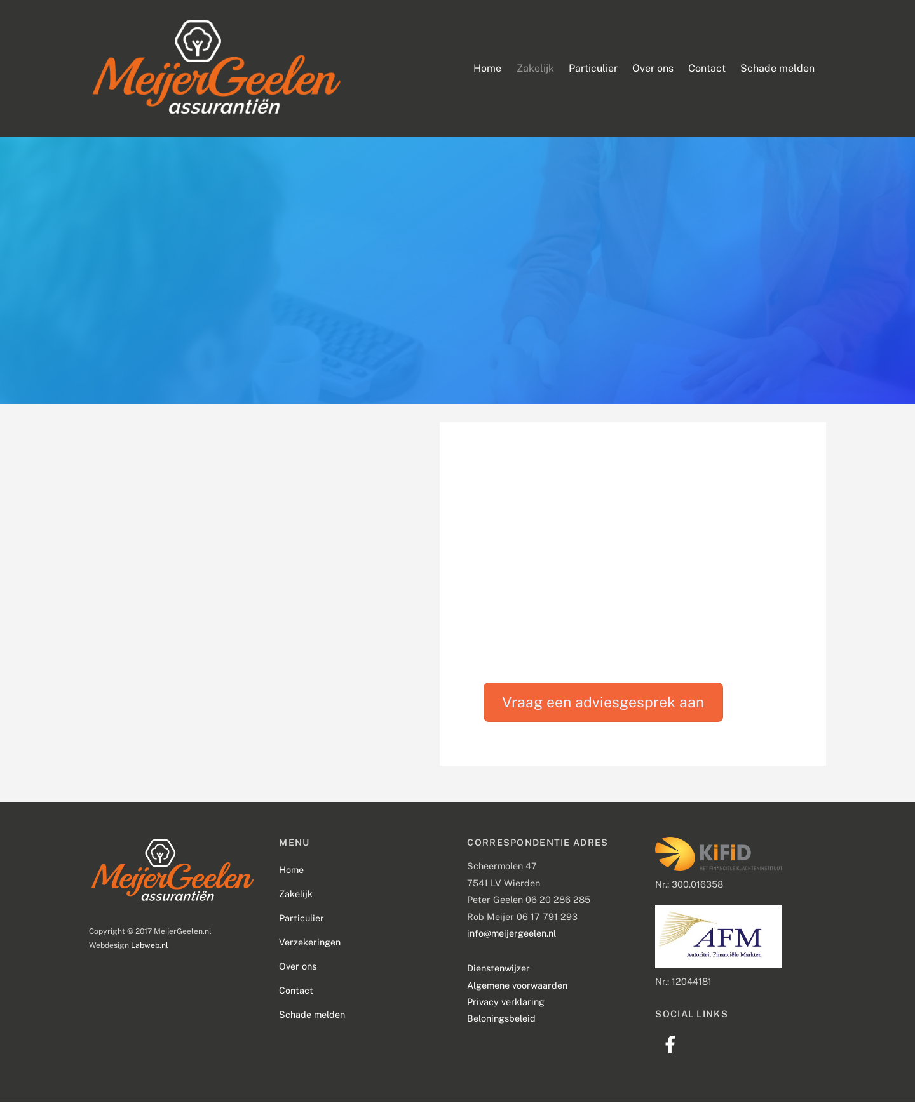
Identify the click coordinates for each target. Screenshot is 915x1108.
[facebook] (672, 1050)
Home (487, 71)
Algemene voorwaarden (517, 990)
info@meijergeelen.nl (511, 938)
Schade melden (777, 71)
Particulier (593, 71)
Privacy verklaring (506, 1007)
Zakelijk (535, 71)
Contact (707, 71)
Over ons (653, 71)
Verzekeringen (310, 947)
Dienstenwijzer (498, 974)
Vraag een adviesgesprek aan (603, 708)
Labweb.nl (149, 951)
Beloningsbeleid (501, 1024)
